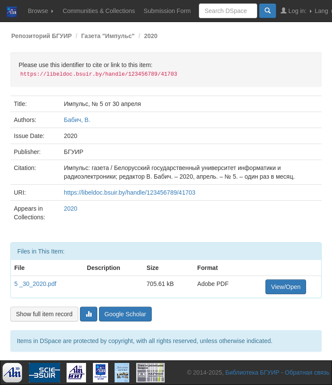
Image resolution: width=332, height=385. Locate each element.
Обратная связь (307, 372)
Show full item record (44, 314)
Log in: (296, 10)
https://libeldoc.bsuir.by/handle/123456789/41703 (129, 192)
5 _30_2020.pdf (35, 283)
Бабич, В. (77, 119)
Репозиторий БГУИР (41, 35)
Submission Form (167, 10)
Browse (40, 10)
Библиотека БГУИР (252, 372)
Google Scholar (126, 314)
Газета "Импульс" (108, 35)
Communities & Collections (99, 10)
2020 (150, 35)
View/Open (285, 286)
